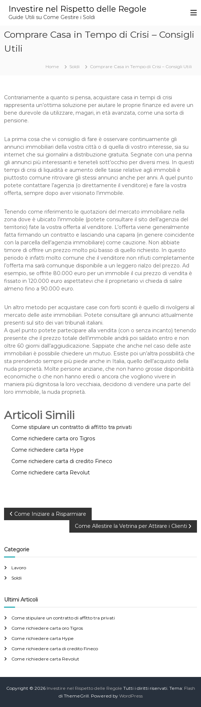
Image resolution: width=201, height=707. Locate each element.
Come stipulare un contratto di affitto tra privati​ (63, 618)
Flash (189, 688)
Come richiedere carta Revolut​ (45, 659)
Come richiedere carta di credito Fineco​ (54, 648)
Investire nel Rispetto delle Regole (77, 9)
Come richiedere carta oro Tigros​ (47, 628)
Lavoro (18, 567)
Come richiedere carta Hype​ (42, 638)
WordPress (131, 696)
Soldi (74, 66)
